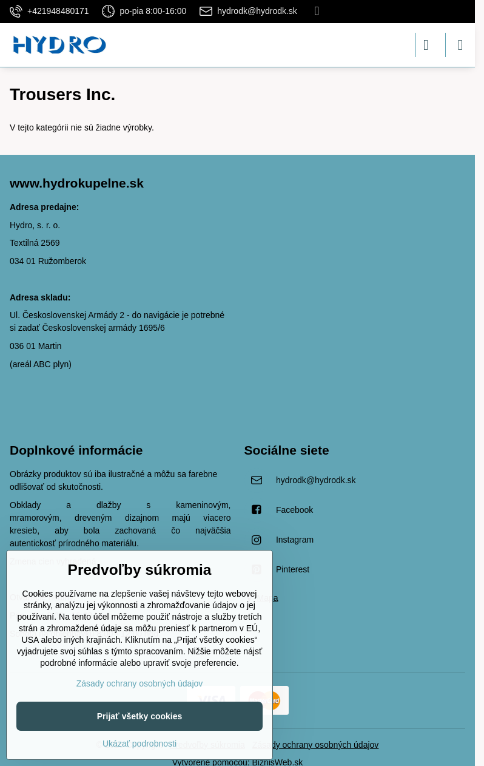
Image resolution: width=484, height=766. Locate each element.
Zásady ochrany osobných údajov (315, 745)
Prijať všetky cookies (140, 716)
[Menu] (460, 45)
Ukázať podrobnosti (139, 743)
